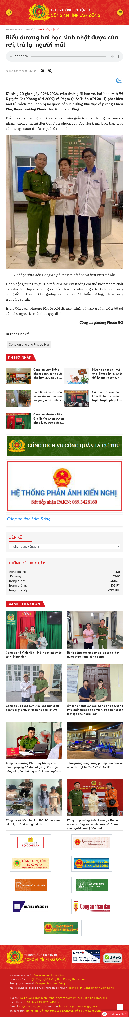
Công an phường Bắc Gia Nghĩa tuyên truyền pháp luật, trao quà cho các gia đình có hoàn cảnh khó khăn (48, 419)
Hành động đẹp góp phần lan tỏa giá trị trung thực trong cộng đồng (93, 655)
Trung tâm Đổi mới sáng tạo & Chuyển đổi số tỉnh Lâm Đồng (63, 1010)
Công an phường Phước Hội (29, 344)
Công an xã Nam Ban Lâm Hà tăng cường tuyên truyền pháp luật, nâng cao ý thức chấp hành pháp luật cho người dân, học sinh (107, 396)
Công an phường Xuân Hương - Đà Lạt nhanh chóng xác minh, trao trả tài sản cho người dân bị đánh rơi (93, 824)
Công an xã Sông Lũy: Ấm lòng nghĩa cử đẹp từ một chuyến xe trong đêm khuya (32, 708)
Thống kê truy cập (27, 563)
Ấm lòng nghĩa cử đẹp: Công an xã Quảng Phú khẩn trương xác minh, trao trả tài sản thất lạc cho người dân (95, 710)
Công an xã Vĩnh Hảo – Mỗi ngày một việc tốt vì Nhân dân (34, 655)
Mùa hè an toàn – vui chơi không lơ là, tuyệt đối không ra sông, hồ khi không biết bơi (107, 374)
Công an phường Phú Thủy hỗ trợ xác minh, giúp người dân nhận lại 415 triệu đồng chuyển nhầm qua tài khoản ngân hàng (32, 767)
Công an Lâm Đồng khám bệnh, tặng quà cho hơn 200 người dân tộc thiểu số (47, 374)
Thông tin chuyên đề (19, 29)
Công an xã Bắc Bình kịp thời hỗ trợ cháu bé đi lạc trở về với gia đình (33, 822)
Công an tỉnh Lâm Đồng (28, 519)
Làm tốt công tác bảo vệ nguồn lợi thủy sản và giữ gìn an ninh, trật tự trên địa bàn (48, 396)
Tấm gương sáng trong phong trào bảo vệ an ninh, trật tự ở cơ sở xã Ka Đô (95, 765)
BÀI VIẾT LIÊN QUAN (24, 604)
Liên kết (16, 537)
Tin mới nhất (19, 357)
